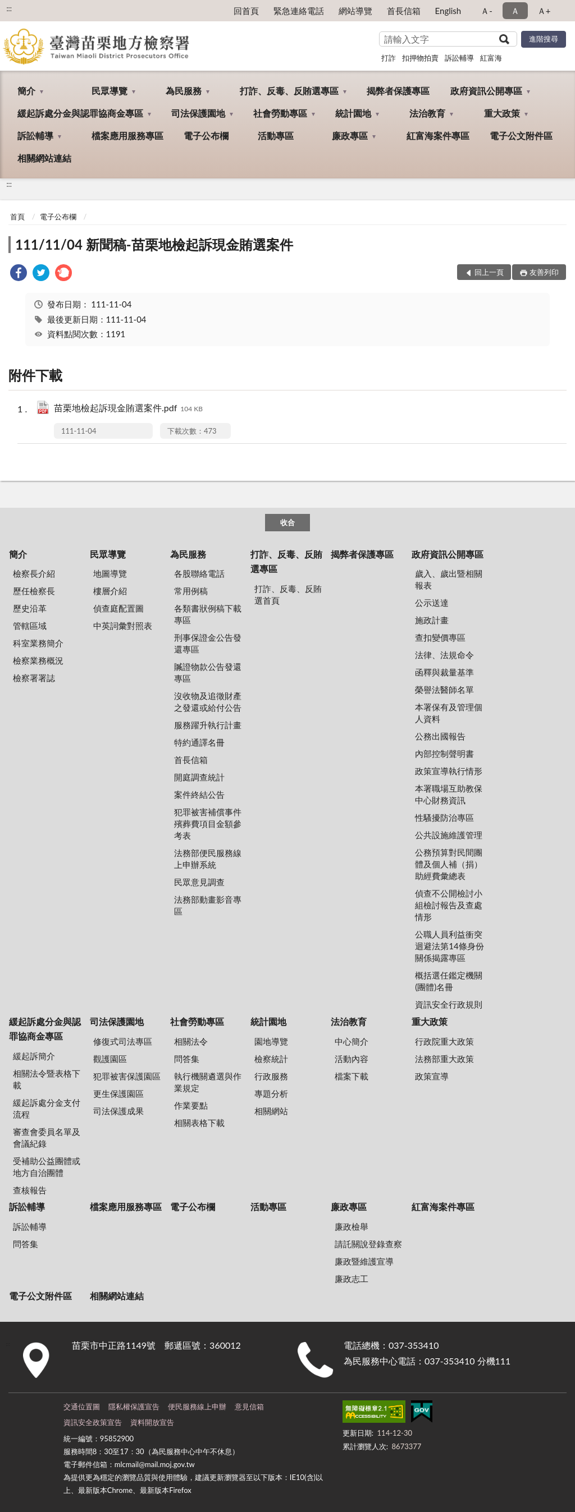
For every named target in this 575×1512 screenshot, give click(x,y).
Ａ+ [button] (544, 11)
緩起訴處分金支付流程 (46, 1108)
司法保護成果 (118, 1111)
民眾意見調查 (199, 882)
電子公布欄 (206, 135)
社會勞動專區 (280, 113)
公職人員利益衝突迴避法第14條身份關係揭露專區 (449, 946)
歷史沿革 (30, 608)
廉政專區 (350, 135)
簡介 (26, 90)
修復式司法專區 (122, 1041)
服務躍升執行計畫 (207, 725)
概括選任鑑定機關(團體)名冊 (448, 981)
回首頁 (246, 11)
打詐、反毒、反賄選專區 (289, 90)
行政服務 (271, 1076)
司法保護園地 (198, 113)
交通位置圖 (81, 1406)
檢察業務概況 (38, 660)
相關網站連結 (44, 158)
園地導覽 (271, 1041)
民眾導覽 (109, 90)
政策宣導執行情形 (448, 771)
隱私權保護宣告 (133, 1406)
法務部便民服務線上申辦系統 (207, 859)
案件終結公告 (199, 794)
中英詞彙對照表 (122, 626)
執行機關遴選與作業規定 (207, 1082)
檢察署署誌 (34, 678)
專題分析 (271, 1093)
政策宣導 (432, 1076)
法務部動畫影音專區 (207, 905)
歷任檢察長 (34, 591)
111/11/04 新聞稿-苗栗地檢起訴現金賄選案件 (154, 244)
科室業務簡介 (38, 643)
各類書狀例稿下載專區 (207, 614)
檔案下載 (351, 1076)
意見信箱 (249, 1406)
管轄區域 (30, 626)
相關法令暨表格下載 (46, 1079)
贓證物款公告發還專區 (207, 672)
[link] (18, 274)
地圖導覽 (110, 573)
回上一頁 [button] (489, 272)
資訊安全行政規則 (448, 1004)
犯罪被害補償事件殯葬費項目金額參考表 (207, 823)
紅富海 (491, 57)
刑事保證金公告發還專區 (207, 643)
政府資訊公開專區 (486, 90)
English (448, 11)
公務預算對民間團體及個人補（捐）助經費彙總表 (448, 864)
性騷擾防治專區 (444, 817)
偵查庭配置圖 (118, 608)
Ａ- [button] (486, 11)
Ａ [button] (515, 11)
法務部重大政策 (444, 1059)
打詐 (388, 57)
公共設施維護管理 (448, 835)
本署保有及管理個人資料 (448, 713)
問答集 (186, 1059)
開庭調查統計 (199, 777)
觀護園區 (110, 1059)
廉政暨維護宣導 (364, 1261)
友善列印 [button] (544, 272)
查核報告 (30, 1190)
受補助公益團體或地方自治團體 (46, 1167)
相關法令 (191, 1041)
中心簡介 (351, 1041)
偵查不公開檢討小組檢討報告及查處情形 (448, 905)
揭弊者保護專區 (398, 90)
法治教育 (427, 113)
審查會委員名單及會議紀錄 (46, 1137)
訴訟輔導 (459, 57)
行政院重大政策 (444, 1041)
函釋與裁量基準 (444, 672)
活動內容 (351, 1059)
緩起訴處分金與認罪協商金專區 (80, 113)
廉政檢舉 (351, 1226)
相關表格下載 (199, 1123)
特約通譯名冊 (199, 742)
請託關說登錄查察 (368, 1244)
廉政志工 (351, 1279)
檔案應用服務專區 (127, 135)
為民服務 (184, 90)
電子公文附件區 (521, 135)
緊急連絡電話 (298, 11)
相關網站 (271, 1111)
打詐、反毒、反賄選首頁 (288, 594)
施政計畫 (432, 620)
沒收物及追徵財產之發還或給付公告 (207, 702)
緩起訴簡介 (34, 1056)
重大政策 (502, 113)
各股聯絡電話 (199, 573)
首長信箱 (404, 11)
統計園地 (353, 113)
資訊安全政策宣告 (92, 1422)
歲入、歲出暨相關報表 (448, 579)
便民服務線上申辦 (197, 1406)
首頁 (17, 216)
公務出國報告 (440, 736)
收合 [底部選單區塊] (287, 522)
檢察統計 (271, 1059)
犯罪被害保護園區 (127, 1076)
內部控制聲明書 (444, 753)
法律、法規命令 (444, 655)
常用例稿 (191, 591)
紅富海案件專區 (438, 135)
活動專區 (276, 135)
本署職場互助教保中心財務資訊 (448, 794)
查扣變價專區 (440, 637)
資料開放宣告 (152, 1422)
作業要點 (191, 1105)
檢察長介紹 (34, 573)
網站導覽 (355, 11)
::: (9, 8)
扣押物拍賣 (420, 57)
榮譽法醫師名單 (444, 689)
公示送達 (432, 603)
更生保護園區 (118, 1093)
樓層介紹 (110, 591)
